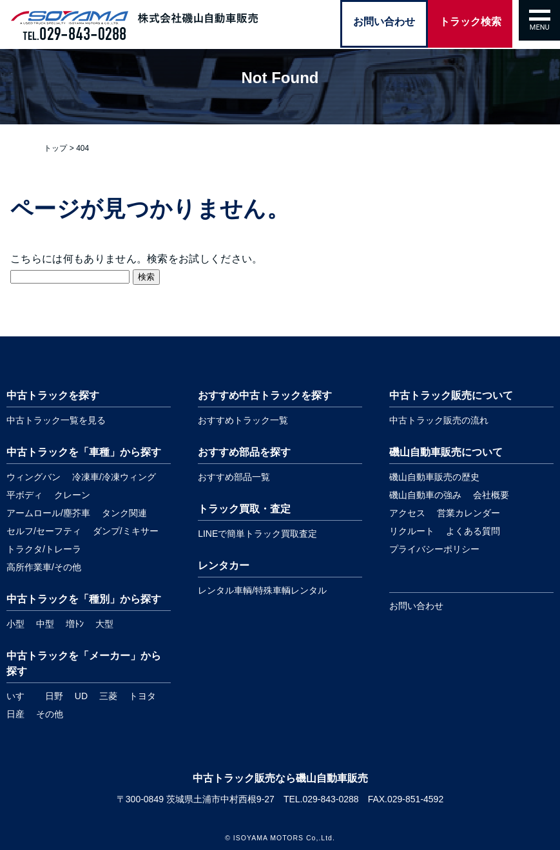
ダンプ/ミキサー (126, 531)
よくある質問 (473, 531)
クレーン (72, 495)
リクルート (411, 531)
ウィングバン (33, 477)
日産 (15, 714)
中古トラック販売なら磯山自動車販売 (280, 778)
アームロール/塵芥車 (48, 513)
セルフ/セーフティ (43, 531)
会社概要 (491, 495)
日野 (54, 696)
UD (81, 696)
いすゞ (20, 696)
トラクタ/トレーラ (43, 549)
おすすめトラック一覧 (243, 420)
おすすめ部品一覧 (234, 477)
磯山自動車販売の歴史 (434, 477)
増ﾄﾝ (75, 624)
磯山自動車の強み (425, 495)
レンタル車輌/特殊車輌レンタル (262, 590)
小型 (15, 624)
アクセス (407, 513)
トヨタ (142, 696)
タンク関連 (124, 513)
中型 (45, 624)
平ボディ (24, 495)
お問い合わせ (416, 606)
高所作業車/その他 (43, 567)
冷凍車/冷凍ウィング (114, 477)
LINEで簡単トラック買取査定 (257, 533)
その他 (49, 714)
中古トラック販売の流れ (438, 420)
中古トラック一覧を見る (56, 420)
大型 (104, 624)
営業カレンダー (468, 513)
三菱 (108, 696)
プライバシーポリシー (434, 549)
